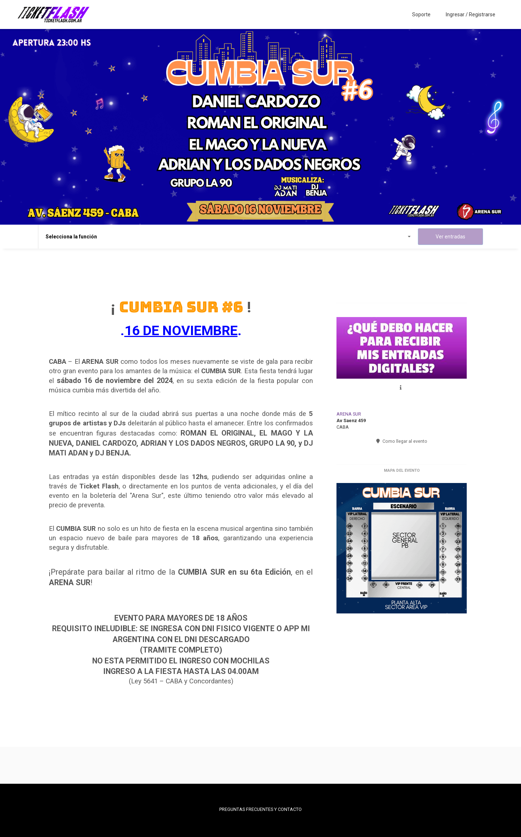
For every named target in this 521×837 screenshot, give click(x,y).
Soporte (421, 14)
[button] (401, 387)
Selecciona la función (228, 237)
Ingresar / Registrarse (470, 14)
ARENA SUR (348, 414)
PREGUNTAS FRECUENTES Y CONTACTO (260, 809)
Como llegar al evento (401, 441)
